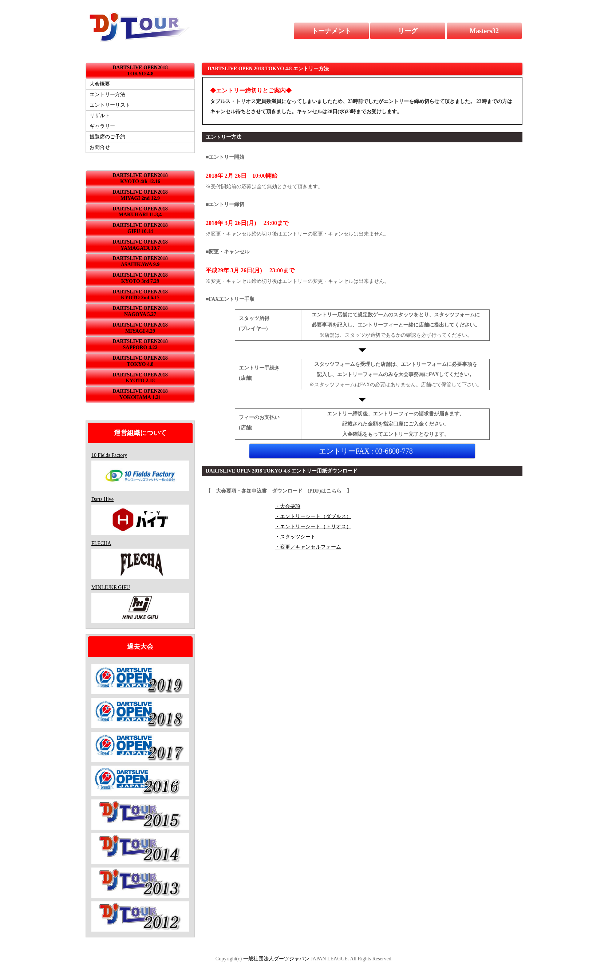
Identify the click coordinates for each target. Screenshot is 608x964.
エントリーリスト (110, 105)
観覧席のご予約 (107, 136)
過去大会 (140, 646)
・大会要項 (287, 506)
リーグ (408, 31)
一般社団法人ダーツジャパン (276, 958)
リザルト (100, 115)
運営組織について (140, 432)
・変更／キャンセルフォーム (308, 547)
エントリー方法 (107, 94)
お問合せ (100, 147)
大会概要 (100, 84)
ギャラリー (102, 126)
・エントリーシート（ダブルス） (313, 516)
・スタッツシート (295, 537)
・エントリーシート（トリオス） (313, 526)
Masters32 (484, 31)
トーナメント (331, 31)
